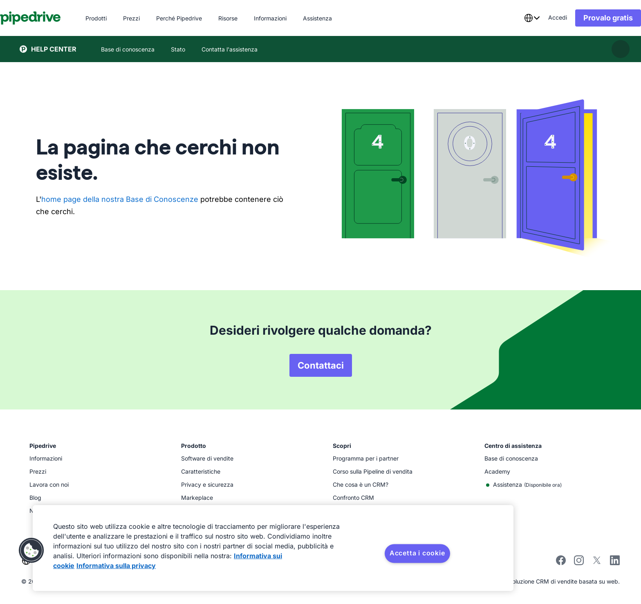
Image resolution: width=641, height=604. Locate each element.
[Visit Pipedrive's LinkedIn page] (615, 561)
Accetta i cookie (417, 553)
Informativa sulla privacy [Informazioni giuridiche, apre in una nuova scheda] (116, 565)
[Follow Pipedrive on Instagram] (579, 562)
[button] (31, 550)
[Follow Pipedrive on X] (597, 562)
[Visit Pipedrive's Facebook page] (561, 562)
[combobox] (512, 18)
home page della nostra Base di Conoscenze (119, 199)
